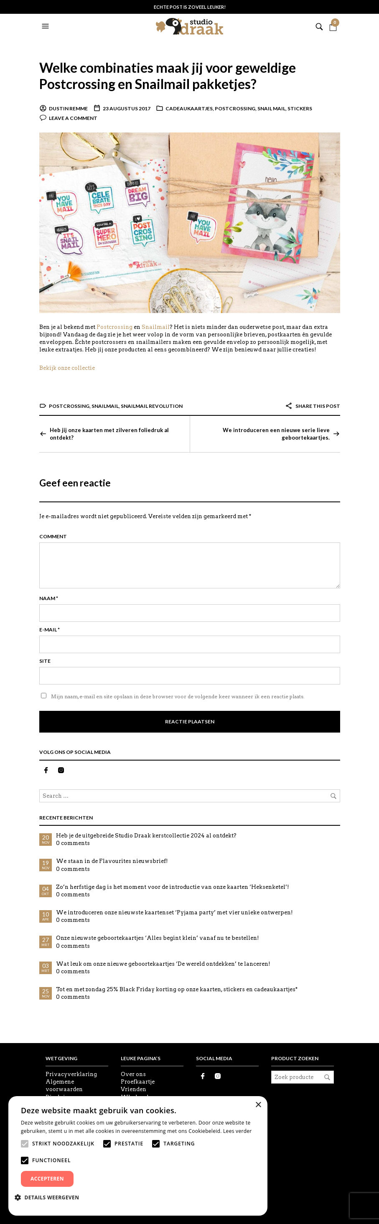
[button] (46, 26)
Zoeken (327, 1077)
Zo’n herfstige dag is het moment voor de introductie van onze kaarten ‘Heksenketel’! (172, 887)
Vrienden (133, 1089)
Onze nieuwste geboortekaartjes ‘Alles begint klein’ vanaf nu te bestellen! (157, 938)
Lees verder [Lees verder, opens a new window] (237, 1131)
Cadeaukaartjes (189, 108)
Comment (53, 536)
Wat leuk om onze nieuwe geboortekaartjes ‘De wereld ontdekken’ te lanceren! (163, 964)
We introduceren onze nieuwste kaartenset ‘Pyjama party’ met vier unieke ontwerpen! (174, 912)
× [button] (258, 1105)
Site (45, 661)
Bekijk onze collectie (67, 368)
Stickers (299, 108)
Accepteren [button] (47, 1178)
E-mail (49, 629)
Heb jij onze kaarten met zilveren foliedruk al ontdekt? (109, 434)
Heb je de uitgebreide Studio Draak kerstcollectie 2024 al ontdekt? (146, 835)
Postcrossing (235, 108)
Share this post (312, 406)
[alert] (137, 1156)
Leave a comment (73, 118)
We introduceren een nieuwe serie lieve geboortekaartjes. (276, 434)
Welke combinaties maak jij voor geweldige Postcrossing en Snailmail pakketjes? (168, 75)
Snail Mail (271, 108)
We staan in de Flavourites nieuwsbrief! (112, 861)
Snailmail (156, 327)
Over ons (133, 1074)
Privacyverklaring (71, 1074)
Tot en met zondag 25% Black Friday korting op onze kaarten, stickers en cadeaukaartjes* (177, 989)
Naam (48, 598)
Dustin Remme (68, 108)
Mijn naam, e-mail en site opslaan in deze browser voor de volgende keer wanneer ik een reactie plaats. (178, 696)
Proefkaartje (138, 1082)
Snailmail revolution (152, 406)
